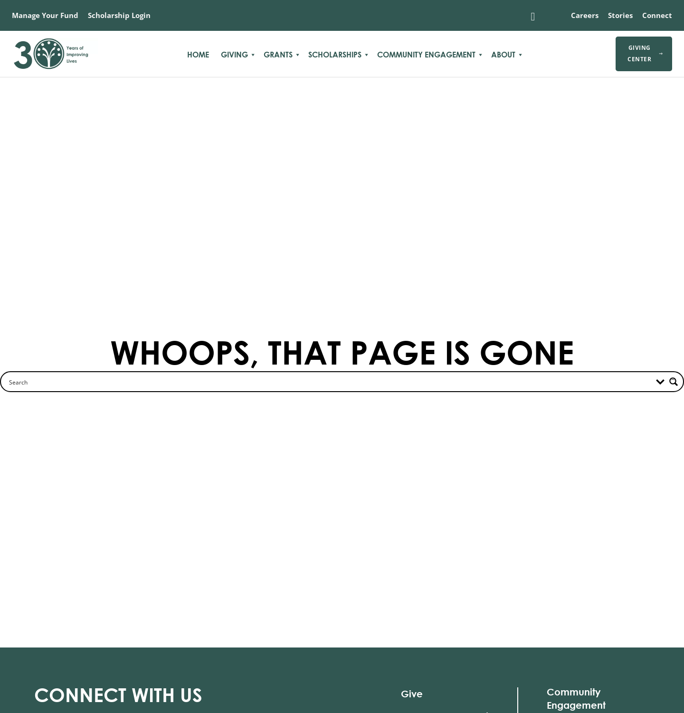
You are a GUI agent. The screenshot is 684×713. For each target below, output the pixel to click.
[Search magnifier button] (673, 381)
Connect (657, 15)
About (503, 54)
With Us (118, 695)
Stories (620, 15)
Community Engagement (426, 54)
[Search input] (80, 382)
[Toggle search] (533, 16)
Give (412, 693)
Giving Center (645, 53)
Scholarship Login (119, 15)
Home (198, 54)
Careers (584, 15)
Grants (278, 54)
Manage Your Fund (45, 15)
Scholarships (334, 54)
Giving (234, 54)
